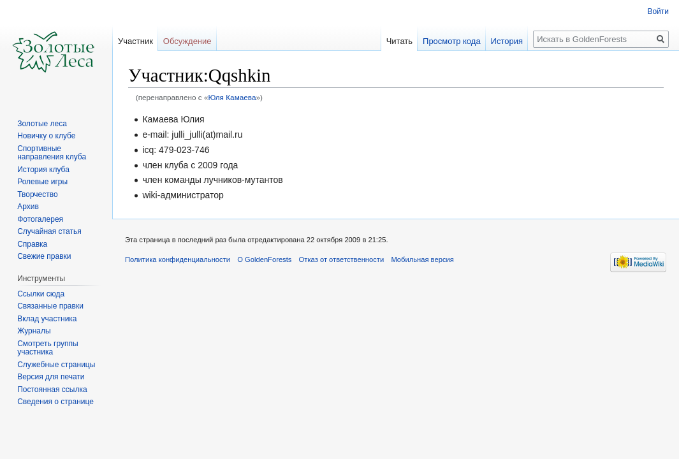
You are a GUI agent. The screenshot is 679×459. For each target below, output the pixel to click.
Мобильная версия (422, 259)
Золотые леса (42, 123)
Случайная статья (49, 231)
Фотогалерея (40, 219)
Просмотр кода (452, 41)
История (507, 41)
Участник (135, 41)
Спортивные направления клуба (51, 153)
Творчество (37, 194)
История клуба (43, 169)
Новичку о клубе (46, 135)
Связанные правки (50, 306)
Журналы (33, 330)
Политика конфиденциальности (177, 259)
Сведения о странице (55, 401)
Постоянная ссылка (52, 389)
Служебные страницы (56, 364)
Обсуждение (187, 41)
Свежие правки (44, 256)
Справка (32, 244)
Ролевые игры (42, 181)
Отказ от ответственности (341, 259)
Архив (28, 206)
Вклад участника (47, 318)
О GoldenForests (264, 259)
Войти (658, 11)
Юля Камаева (232, 97)
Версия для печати (50, 376)
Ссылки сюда (40, 293)
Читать (399, 41)
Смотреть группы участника (47, 348)
